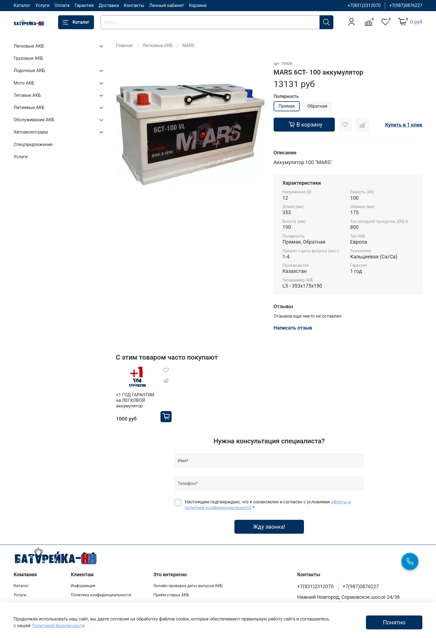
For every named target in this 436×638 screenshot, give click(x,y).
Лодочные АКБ (29, 70)
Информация (83, 585)
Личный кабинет (166, 5)
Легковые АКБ (157, 45)
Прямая (287, 106)
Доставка (109, 5)
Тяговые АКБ (27, 95)
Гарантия (84, 5)
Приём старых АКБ (171, 595)
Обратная (317, 106)
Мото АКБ (24, 83)
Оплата (62, 5)
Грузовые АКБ (28, 58)
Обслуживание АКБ (34, 119)
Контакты (134, 5)
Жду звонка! (269, 526)
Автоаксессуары (31, 132)
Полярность (286, 96)
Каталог (22, 5)
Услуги (42, 5)
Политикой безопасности (58, 625)
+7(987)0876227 (405, 5)
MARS (188, 45)
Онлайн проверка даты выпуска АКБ (187, 585)
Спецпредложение (33, 144)
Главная (124, 45)
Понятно (394, 622)
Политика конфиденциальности (101, 595)
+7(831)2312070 (364, 5)
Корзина (197, 5)
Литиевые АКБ (29, 107)
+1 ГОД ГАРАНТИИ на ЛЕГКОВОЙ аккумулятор (135, 400)
